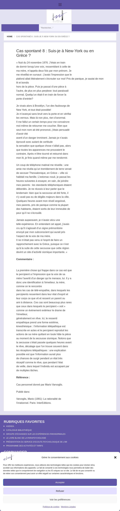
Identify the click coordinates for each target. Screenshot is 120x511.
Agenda (10, 426)
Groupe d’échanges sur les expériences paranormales (35, 434)
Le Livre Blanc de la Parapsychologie (26, 438)
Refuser (60, 491)
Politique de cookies (51, 507)
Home (9, 36)
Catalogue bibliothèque (19, 430)
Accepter (60, 482)
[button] (115, 457)
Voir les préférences (60, 499)
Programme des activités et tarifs (24, 446)
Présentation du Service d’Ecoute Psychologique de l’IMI (36, 442)
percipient (24, 274)
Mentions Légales (68, 507)
